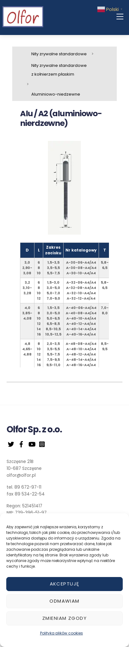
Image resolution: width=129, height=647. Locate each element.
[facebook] (21, 444)
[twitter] (11, 444)
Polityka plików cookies (61, 633)
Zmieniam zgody (64, 618)
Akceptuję (65, 583)
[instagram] (42, 444)
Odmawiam (64, 601)
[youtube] (31, 444)
